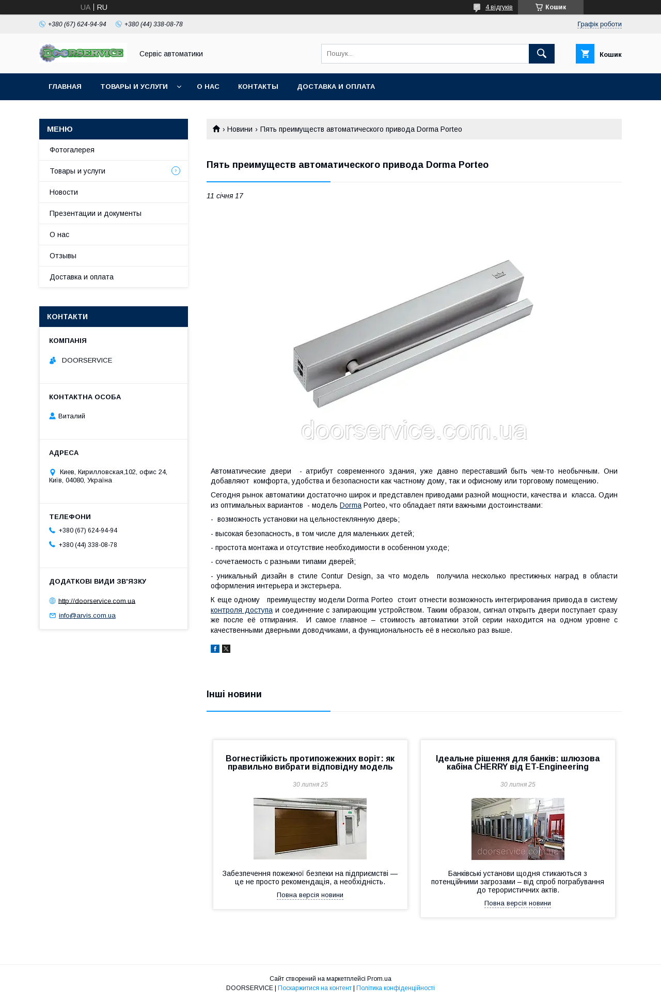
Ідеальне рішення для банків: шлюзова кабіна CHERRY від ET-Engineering (518, 762)
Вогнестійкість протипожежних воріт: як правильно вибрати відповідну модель (310, 762)
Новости (64, 192)
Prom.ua (379, 978)
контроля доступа (242, 610)
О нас (208, 86)
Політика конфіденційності (395, 988)
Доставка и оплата (336, 86)
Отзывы (63, 256)
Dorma (350, 505)
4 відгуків (499, 7)
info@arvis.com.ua (87, 615)
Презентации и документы (95, 213)
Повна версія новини (310, 895)
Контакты (258, 86)
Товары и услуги (134, 86)
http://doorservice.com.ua (96, 600)
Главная (65, 86)
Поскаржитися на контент (315, 988)
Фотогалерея (72, 150)
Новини (240, 129)
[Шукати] (542, 54)
